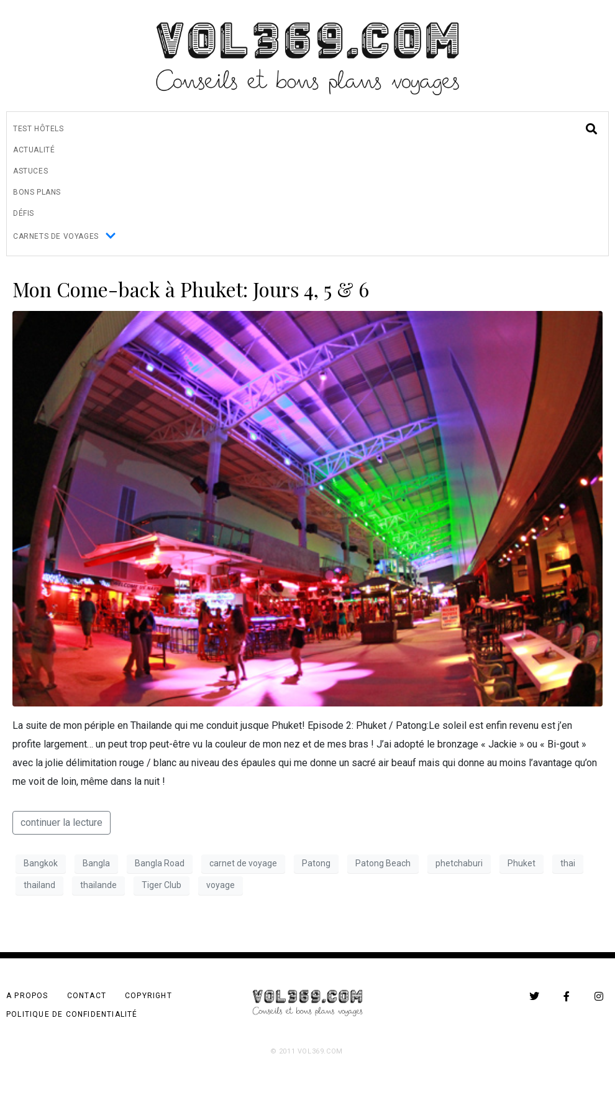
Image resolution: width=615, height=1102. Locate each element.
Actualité (34, 150)
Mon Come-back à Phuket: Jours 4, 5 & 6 (190, 289)
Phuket (521, 863)
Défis (23, 213)
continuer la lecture (61, 822)
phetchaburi (459, 863)
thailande (98, 885)
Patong (316, 863)
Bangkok (41, 863)
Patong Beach (383, 863)
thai (567, 863)
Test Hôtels (38, 128)
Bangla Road (159, 863)
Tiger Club (161, 885)
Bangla (96, 863)
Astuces (30, 171)
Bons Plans (37, 192)
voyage (220, 885)
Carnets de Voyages (64, 236)
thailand (39, 885)
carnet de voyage (243, 863)
